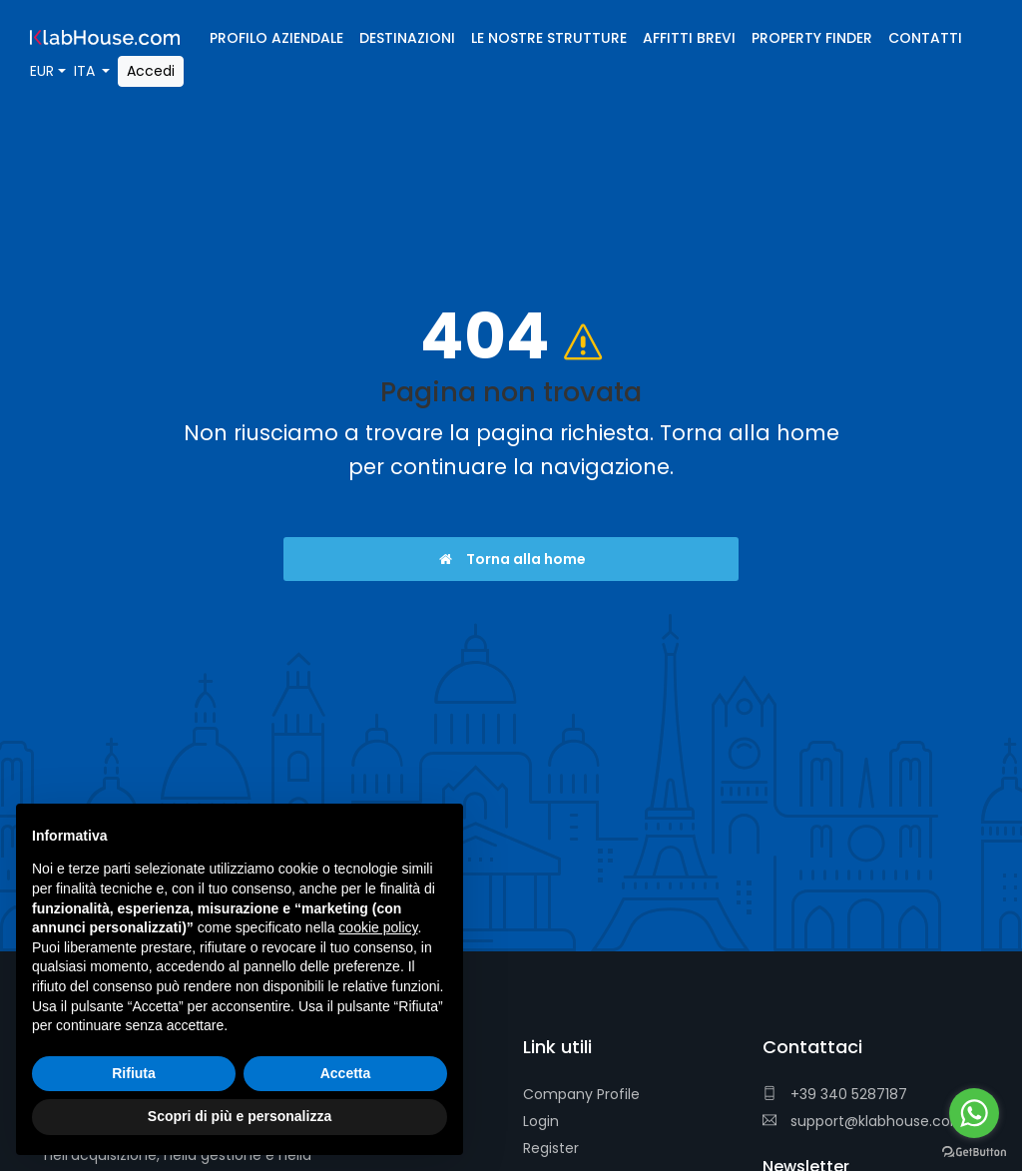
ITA (86, 71)
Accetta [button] (345, 1073)
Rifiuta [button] (134, 1073)
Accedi (151, 71)
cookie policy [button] (377, 927)
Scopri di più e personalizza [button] (239, 1116)
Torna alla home (511, 559)
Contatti (925, 38)
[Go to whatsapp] (974, 1113)
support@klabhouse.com (864, 1121)
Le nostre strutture (549, 38)
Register (551, 1148)
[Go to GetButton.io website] (974, 1151)
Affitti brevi (689, 38)
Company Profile (581, 1094)
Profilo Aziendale (276, 38)
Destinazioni (407, 38)
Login (541, 1121)
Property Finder (812, 38)
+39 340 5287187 (835, 1094)
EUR (42, 71)
